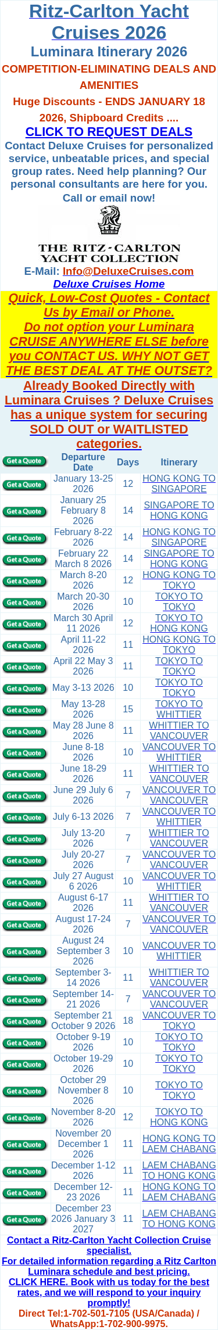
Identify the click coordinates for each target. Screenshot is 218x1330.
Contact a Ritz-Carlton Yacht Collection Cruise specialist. (109, 1245)
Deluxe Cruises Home (109, 284)
